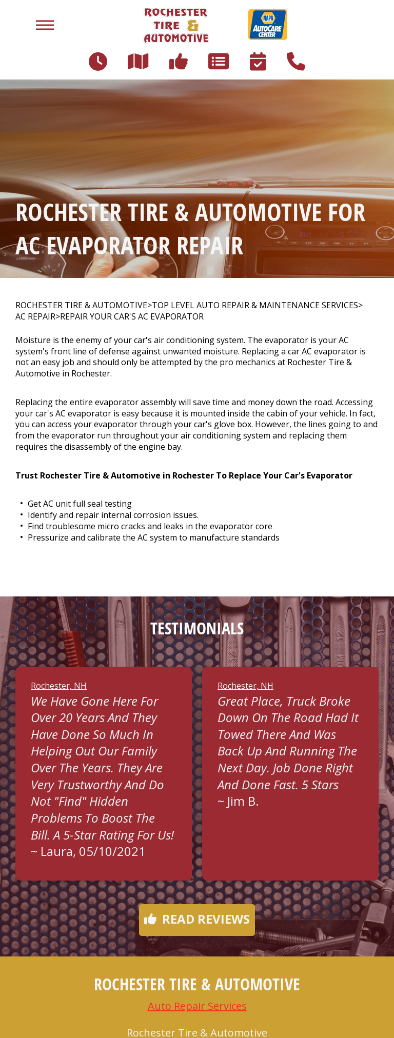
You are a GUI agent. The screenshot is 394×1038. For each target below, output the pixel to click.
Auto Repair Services (197, 1006)
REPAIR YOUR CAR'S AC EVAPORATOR (132, 316)
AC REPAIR (35, 316)
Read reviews (197, 918)
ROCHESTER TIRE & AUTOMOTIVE (81, 305)
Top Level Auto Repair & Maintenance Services (255, 305)
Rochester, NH (59, 685)
